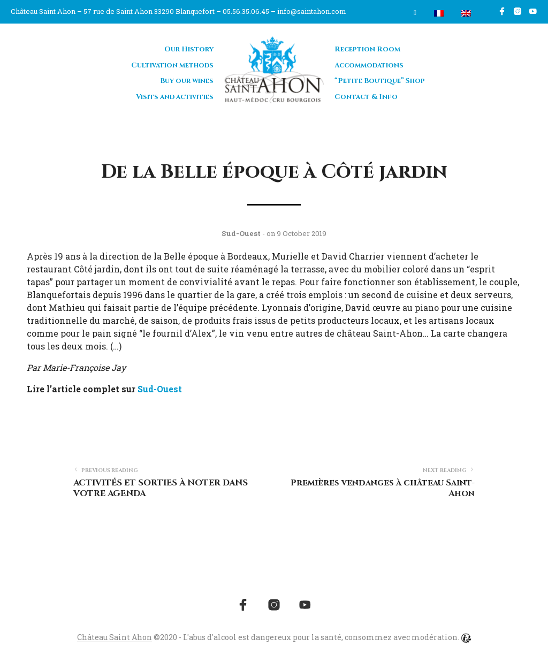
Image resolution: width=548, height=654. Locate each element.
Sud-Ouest (160, 388)
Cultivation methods (172, 65)
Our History (189, 49)
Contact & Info (366, 97)
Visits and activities (175, 97)
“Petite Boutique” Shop (379, 81)
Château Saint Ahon (114, 637)
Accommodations (369, 65)
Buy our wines (187, 81)
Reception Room (367, 49)
